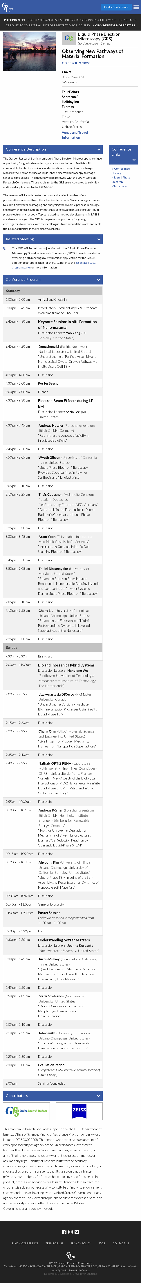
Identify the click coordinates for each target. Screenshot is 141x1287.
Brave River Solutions (85, 1277)
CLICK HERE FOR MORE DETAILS (115, 25)
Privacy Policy (80, 1247)
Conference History (121, 174)
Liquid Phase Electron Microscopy (121, 185)
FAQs (101, 1247)
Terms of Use (54, 1247)
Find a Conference (25, 1247)
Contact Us (121, 1247)
